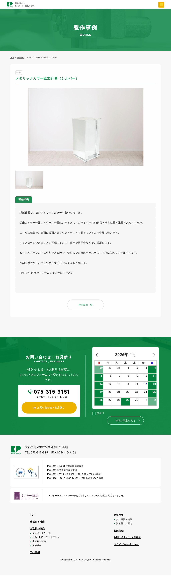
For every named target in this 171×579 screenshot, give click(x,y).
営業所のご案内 (124, 525)
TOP (12, 58)
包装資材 (36, 548)
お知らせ (118, 532)
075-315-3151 (52, 392)
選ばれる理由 (37, 522)
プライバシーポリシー (126, 546)
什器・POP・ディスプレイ (46, 539)
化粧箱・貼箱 (38, 543)
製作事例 (20, 58)
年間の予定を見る (128, 420)
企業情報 (118, 514)
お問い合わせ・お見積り (127, 539)
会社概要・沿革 (124, 520)
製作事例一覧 (85, 305)
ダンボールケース (41, 534)
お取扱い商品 (37, 529)
